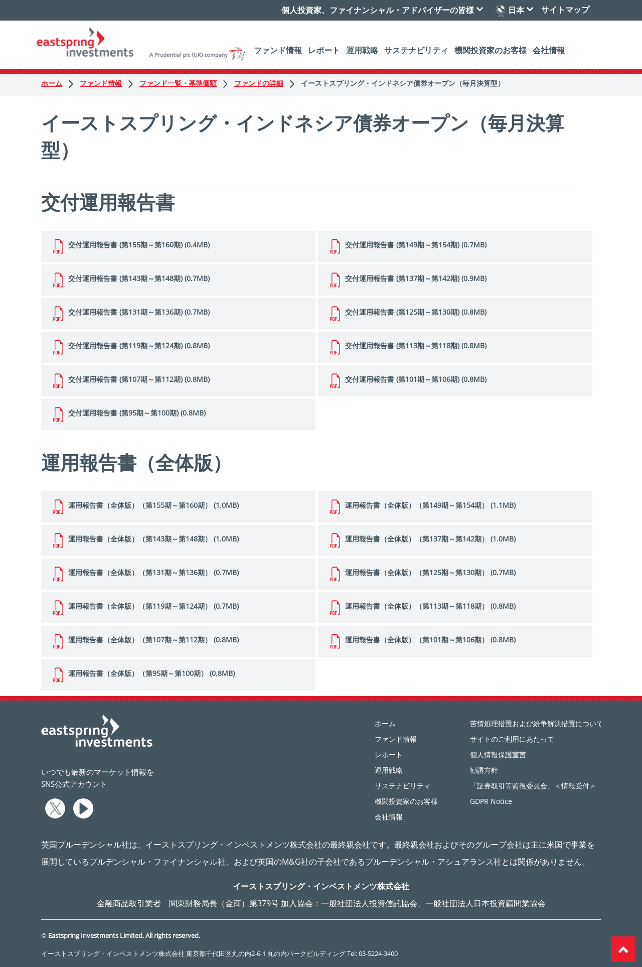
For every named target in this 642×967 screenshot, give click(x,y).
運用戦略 (362, 50)
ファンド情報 (278, 50)
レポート (324, 50)
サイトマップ (565, 9)
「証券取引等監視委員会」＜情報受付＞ (533, 785)
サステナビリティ (416, 50)
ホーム (58, 83)
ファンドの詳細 (265, 83)
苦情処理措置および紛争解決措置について (536, 723)
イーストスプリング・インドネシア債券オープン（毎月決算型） (403, 83)
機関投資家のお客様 (490, 50)
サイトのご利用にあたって (512, 739)
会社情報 (549, 50)
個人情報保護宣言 (498, 754)
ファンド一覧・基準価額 (184, 83)
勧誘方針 (484, 770)
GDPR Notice (491, 801)
